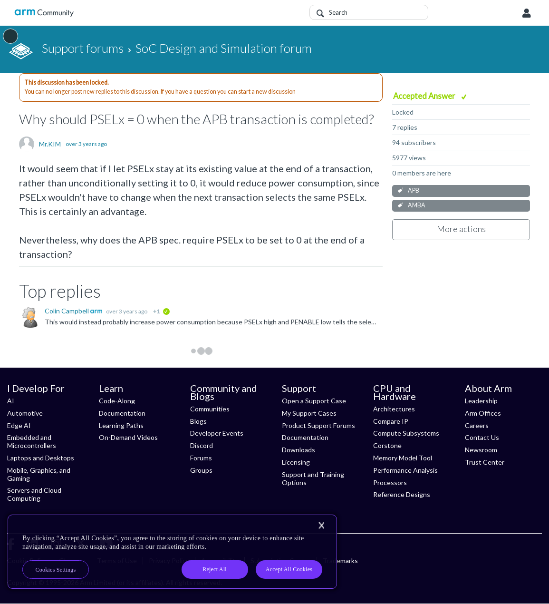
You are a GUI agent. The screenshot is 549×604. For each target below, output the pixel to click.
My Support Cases (309, 413)
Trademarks (340, 560)
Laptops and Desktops (40, 458)
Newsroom (481, 450)
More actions (461, 229)
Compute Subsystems (406, 433)
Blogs (198, 421)
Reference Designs (401, 494)
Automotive (25, 413)
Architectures (394, 409)
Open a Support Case (314, 401)
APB (413, 190)
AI (10, 401)
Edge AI (19, 425)
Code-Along (117, 401)
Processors (390, 482)
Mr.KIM (50, 144)
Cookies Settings (56, 569)
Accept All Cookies (289, 569)
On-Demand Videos (128, 437)
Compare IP (390, 421)
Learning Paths (121, 425)
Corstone (387, 445)
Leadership (481, 401)
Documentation (122, 413)
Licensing (296, 462)
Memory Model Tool (402, 458)
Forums (201, 458)
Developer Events (216, 433)
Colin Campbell (67, 311)
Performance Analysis (405, 470)
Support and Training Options (313, 478)
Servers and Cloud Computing (34, 494)
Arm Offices (483, 413)
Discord (201, 445)
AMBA (416, 205)
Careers (477, 425)
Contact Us (482, 437)
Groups (201, 470)
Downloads (298, 450)
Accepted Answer (425, 96)
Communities (210, 409)
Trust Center (484, 462)
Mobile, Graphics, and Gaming (38, 474)
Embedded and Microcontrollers (31, 441)
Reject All (214, 569)
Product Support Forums (318, 425)
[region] (172, 552)
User (526, 13)
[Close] (321, 525)
